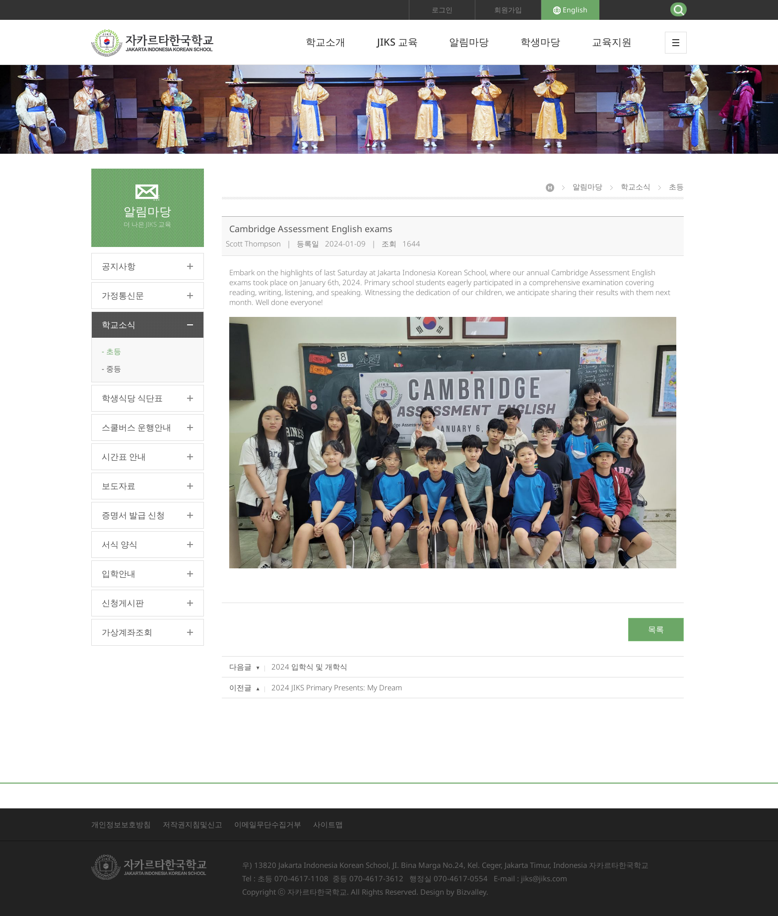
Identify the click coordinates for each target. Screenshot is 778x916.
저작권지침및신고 (192, 824)
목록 (656, 629)
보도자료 (118, 485)
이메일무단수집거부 (267, 824)
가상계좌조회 (127, 632)
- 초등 (111, 351)
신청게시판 (123, 603)
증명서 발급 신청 (133, 515)
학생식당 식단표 (132, 398)
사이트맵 (328, 824)
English (570, 9)
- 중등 (111, 368)
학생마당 (540, 42)
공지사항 (118, 266)
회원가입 (508, 9)
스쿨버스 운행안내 (136, 427)
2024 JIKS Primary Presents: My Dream (336, 687)
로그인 (442, 9)
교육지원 (612, 42)
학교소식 (118, 324)
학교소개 (325, 42)
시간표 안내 (124, 456)
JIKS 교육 (397, 42)
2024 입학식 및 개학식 (309, 667)
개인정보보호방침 (121, 824)
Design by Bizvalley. (454, 892)
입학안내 (118, 573)
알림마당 (469, 42)
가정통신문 (123, 295)
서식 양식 (119, 544)
